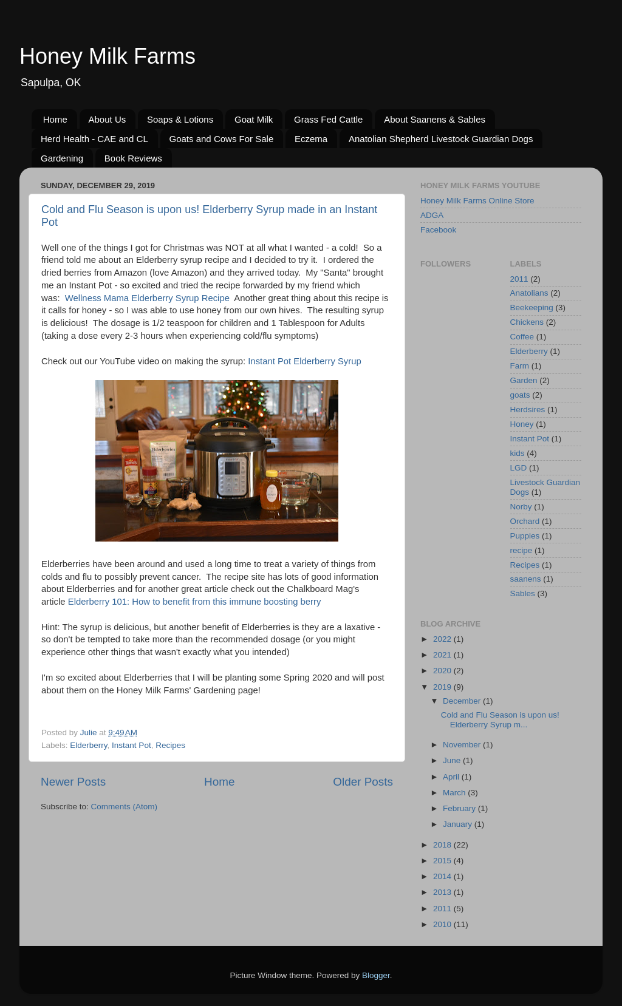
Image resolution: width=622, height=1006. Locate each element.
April (452, 776)
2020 (443, 670)
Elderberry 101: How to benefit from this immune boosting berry (194, 602)
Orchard (525, 521)
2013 (443, 892)
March (455, 792)
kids (517, 453)
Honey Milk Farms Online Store (477, 200)
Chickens (527, 322)
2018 (443, 844)
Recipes (170, 745)
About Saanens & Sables (434, 119)
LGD (518, 467)
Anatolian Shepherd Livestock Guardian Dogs (441, 139)
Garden (524, 380)
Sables (522, 593)
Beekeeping (531, 307)
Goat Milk (253, 119)
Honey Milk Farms (107, 56)
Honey (522, 424)
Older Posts (363, 781)
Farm (520, 365)
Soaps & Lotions (180, 119)
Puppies (525, 535)
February (460, 808)
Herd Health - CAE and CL (94, 139)
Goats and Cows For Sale (221, 139)
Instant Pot (131, 745)
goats (520, 394)
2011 (519, 279)
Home (55, 119)
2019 (443, 687)
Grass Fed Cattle (328, 119)
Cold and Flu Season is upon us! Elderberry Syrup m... (500, 719)
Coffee (522, 336)
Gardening (62, 158)
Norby (521, 506)
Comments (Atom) (124, 806)
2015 (443, 860)
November (463, 744)
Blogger (376, 975)
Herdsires (527, 409)
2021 (443, 654)
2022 (443, 639)
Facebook (438, 229)
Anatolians (529, 292)
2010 (443, 924)
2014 (443, 876)
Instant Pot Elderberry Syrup (304, 361)
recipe (521, 550)
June (453, 760)
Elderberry (88, 745)
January (458, 824)
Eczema (311, 139)
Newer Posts (73, 781)
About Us (107, 119)
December (463, 700)
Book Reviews (133, 158)
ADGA (431, 215)
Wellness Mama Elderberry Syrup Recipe (147, 298)
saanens (525, 578)
